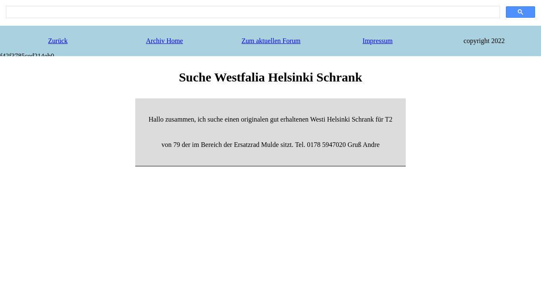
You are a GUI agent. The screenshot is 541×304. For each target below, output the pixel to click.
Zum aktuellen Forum (271, 40)
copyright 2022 (484, 40)
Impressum (378, 40)
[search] (252, 12)
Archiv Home (164, 40)
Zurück (58, 40)
